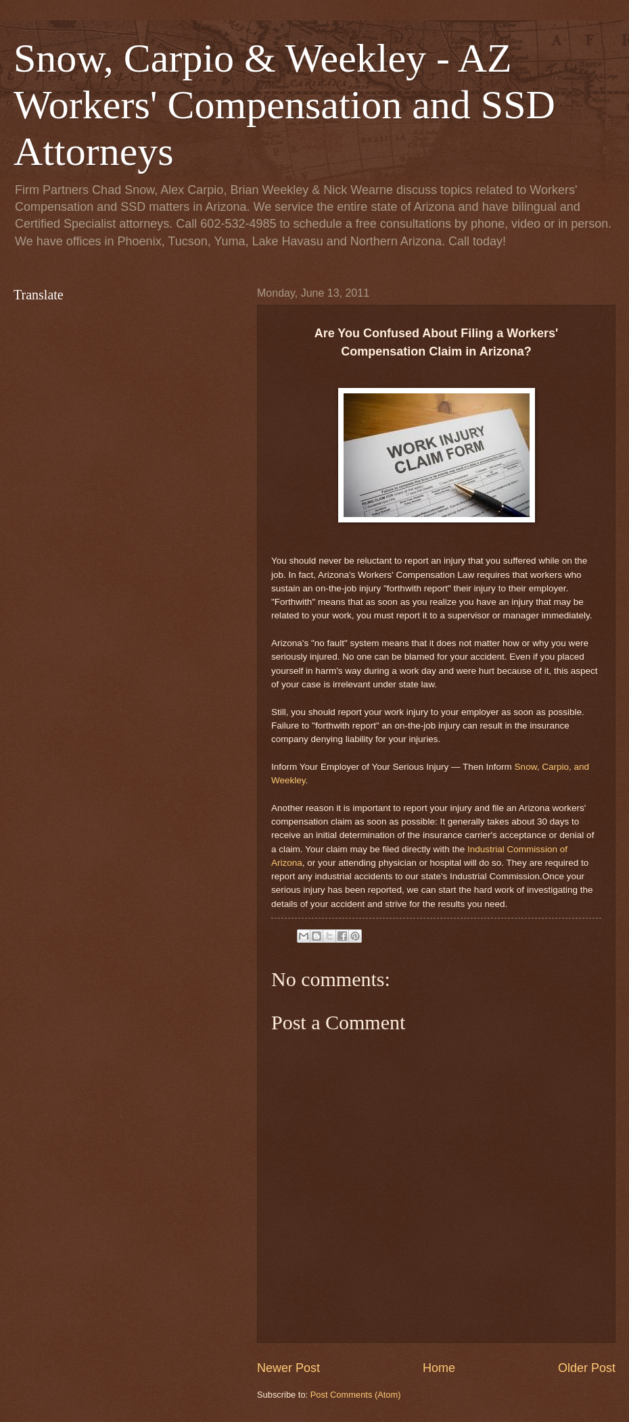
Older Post (586, 1368)
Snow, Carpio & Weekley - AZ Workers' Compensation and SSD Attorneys (284, 105)
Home (439, 1368)
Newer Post (288, 1368)
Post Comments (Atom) (355, 1395)
